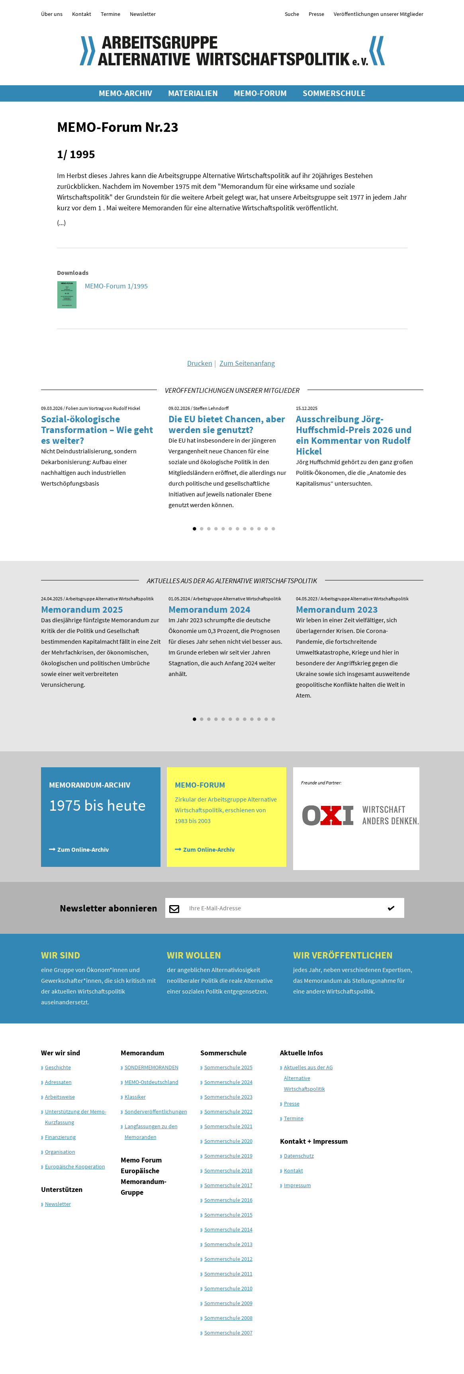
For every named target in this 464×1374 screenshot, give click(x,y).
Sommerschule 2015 (228, 1214)
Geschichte (58, 1067)
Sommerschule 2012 (228, 1258)
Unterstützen (61, 1189)
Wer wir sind (60, 1052)
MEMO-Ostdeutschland (151, 1082)
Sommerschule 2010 (228, 1288)
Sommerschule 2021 (228, 1126)
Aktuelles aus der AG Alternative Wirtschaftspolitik (308, 1078)
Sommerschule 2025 (228, 1067)
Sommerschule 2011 (228, 1273)
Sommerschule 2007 (228, 1332)
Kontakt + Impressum (314, 1141)
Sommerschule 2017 (228, 1185)
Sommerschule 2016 (228, 1199)
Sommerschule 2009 (228, 1303)
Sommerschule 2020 (228, 1141)
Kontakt (81, 14)
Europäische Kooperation (75, 1166)
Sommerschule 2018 (228, 1170)
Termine (110, 14)
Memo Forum (141, 1159)
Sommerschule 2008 (228, 1317)
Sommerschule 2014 (228, 1229)
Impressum (297, 1185)
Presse (316, 14)
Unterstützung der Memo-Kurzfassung (75, 1117)
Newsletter (143, 14)
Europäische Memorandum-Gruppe (143, 1181)
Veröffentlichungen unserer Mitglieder (378, 14)
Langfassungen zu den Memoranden (151, 1132)
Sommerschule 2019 (228, 1155)
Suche (292, 14)
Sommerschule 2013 (228, 1244)
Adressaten (58, 1082)
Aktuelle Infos (301, 1052)
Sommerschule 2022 (228, 1111)
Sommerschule (223, 1052)
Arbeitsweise (60, 1096)
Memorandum (142, 1052)
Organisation (60, 1151)
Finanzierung (60, 1137)
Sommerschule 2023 (228, 1096)
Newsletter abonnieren (108, 908)
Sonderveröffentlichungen (156, 1111)
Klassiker (135, 1096)
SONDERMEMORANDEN (151, 1067)
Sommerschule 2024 (228, 1082)
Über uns (52, 14)
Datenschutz (299, 1155)
